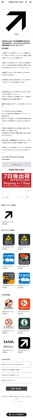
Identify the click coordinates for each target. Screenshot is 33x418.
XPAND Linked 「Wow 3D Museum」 (12, 364)
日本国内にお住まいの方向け (16, 169)
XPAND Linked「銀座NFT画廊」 (10, 370)
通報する (29, 190)
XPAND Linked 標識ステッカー (10, 375)
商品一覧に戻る (16, 389)
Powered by (16, 401)
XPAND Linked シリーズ (8, 380)
